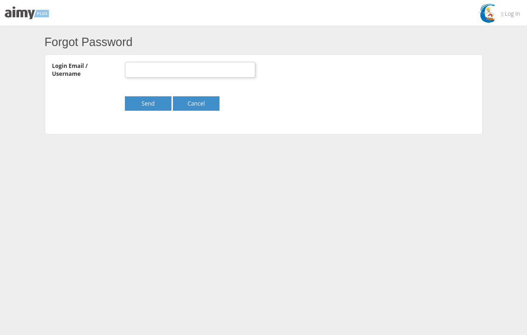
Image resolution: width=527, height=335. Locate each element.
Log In (510, 14)
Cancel (196, 103)
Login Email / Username (70, 70)
